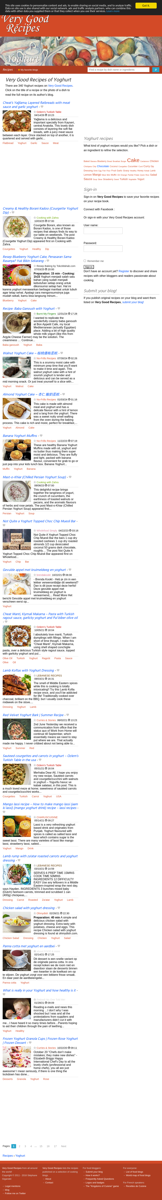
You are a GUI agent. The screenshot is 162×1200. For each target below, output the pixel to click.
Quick (142, 175)
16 (48, 1146)
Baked (87, 161)
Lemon (88, 174)
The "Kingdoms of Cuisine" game (102, 1186)
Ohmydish (42, 913)
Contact (49, 1182)
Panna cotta (9, 982)
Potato (136, 175)
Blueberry (8, 300)
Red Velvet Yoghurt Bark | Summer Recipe (33, 715)
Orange (124, 175)
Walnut (19, 386)
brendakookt (44, 575)
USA (58, 796)
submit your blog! (133, 302)
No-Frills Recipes (46, 358)
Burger (123, 161)
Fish (104, 171)
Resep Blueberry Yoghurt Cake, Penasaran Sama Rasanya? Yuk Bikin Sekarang (37, 259)
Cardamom (144, 161)
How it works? (93, 1175)
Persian (7, 513)
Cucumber (133, 166)
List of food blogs (134, 1171)
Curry (146, 166)
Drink (31, 848)
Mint (108, 175)
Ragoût (46, 658)
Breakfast (116, 161)
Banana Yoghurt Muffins (20, 436)
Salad (67, 938)
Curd (140, 166)
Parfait (131, 175)
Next (63, 1146)
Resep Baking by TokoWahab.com (56, 266)
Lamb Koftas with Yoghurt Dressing (28, 670)
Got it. (146, 5)
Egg (100, 171)
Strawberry (108, 179)
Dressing (8, 706)
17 (55, 1146)
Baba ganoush (11, 344)
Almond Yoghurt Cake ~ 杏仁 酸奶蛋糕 (31, 394)
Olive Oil (7, 658)
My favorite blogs (28, 69)
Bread (109, 161)
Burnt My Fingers (46, 313)
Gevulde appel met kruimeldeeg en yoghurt (34, 570)
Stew (100, 179)
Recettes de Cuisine (136, 1186)
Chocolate (103, 166)
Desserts (8, 1079)
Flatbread (8, 143)
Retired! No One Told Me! (51, 999)
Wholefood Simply (47, 530)
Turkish (20, 658)
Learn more (137, 12)
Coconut (114, 166)
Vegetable (133, 179)
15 (41, 1146)
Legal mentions (12, 1186)
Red (31, 748)
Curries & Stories (46, 720)
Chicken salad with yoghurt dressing (28, 908)
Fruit (113, 170)
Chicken (42, 938)
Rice (147, 175)
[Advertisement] (40, 178)
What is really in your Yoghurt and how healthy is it (39, 990)
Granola (21, 1079)
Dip (47, 249)
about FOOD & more (48, 951)
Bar (27, 561)
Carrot (35, 796)
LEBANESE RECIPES (49, 675)
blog (7, 1190)
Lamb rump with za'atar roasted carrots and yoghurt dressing (40, 858)
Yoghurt (22, 143)
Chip (18, 561)
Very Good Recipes (60, 85)
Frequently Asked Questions (100, 1179)
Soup (31, 513)
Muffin (6, 468)
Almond (20, 427)
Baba (39, 344)
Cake (34, 300)
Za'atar (46, 899)
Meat (56, 143)
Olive (5, 662)
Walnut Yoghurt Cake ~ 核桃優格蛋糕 (30, 353)
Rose (46, 1079)
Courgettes (9, 249)
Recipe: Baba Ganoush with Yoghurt (28, 308)
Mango (19, 848)
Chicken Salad (11, 938)
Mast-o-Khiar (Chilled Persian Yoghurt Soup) (34, 477)
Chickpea (88, 166)
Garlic (34, 143)
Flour (108, 171)
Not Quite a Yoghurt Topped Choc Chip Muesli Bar (39, 521)
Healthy (36, 249)
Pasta (57, 658)
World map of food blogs (138, 1175)
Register (124, 271)
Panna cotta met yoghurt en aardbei (28, 946)
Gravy (126, 170)
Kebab (146, 171)
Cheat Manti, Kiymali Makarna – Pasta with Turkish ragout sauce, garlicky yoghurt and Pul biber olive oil (40, 616)
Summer (20, 748)
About (48, 1179)
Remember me (95, 261)
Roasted (33, 899)
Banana (31, 468)
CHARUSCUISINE (47, 817)
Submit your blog (94, 1171)
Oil (14, 662)
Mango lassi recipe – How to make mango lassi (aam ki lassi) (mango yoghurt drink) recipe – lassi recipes (40, 806)
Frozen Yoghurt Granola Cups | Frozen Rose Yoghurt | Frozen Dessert (40, 1041)
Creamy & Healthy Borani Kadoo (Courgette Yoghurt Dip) (40, 210)
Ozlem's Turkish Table (49, 112)
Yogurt (140, 179)
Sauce (45, 143)
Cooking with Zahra (48, 217)
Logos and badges (95, 1182)
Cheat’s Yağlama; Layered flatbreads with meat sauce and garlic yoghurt (36, 105)
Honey (140, 170)
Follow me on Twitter (15, 1193)
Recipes (8, 69)
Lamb (33, 706)
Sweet (116, 179)
